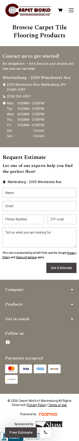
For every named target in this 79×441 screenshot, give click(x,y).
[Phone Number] (23, 219)
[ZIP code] (62, 219)
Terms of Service (26, 257)
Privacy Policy (36, 405)
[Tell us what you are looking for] (39, 237)
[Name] (39, 193)
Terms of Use (57, 405)
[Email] (39, 206)
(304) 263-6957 (19, 96)
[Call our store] (45, 432)
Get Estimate (61, 268)
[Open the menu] (71, 10)
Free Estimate (20, 432)
